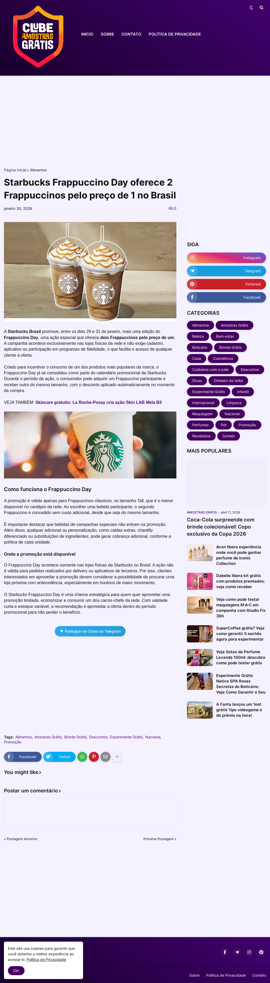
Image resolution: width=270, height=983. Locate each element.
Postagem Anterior (22, 839)
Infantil (243, 391)
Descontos (98, 737)
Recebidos (201, 436)
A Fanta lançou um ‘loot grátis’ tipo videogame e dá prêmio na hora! (239, 710)
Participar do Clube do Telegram (90, 631)
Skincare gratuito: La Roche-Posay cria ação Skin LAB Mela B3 (98, 402)
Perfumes (200, 425)
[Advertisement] (135, 121)
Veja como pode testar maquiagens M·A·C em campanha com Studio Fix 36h (241, 607)
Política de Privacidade (226, 975)
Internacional (203, 402)
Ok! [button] (16, 970)
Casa (196, 358)
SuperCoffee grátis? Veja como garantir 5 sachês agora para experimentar (240, 634)
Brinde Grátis (75, 737)
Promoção (12, 742)
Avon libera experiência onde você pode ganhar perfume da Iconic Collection (238, 555)
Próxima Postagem (158, 839)
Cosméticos (223, 358)
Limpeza (233, 402)
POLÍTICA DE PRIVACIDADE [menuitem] (175, 34)
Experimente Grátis (126, 737)
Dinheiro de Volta (228, 380)
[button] (251, 7)
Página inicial (15, 170)
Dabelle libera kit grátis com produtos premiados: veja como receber (240, 581)
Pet (223, 425)
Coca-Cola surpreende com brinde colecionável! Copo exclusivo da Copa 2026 (220, 527)
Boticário (199, 347)
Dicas (197, 380)
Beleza (198, 336)
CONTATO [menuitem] (131, 34)
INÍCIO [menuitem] (87, 34)
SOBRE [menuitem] (107, 34)
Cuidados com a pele (210, 369)
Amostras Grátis (48, 737)
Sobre (194, 975)
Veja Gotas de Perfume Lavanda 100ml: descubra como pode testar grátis (240, 657)
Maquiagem (202, 413)
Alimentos (38, 170)
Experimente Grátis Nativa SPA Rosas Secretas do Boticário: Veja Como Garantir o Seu (241, 684)
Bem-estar (225, 336)
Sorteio (229, 436)
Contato (259, 975)
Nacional (152, 737)
